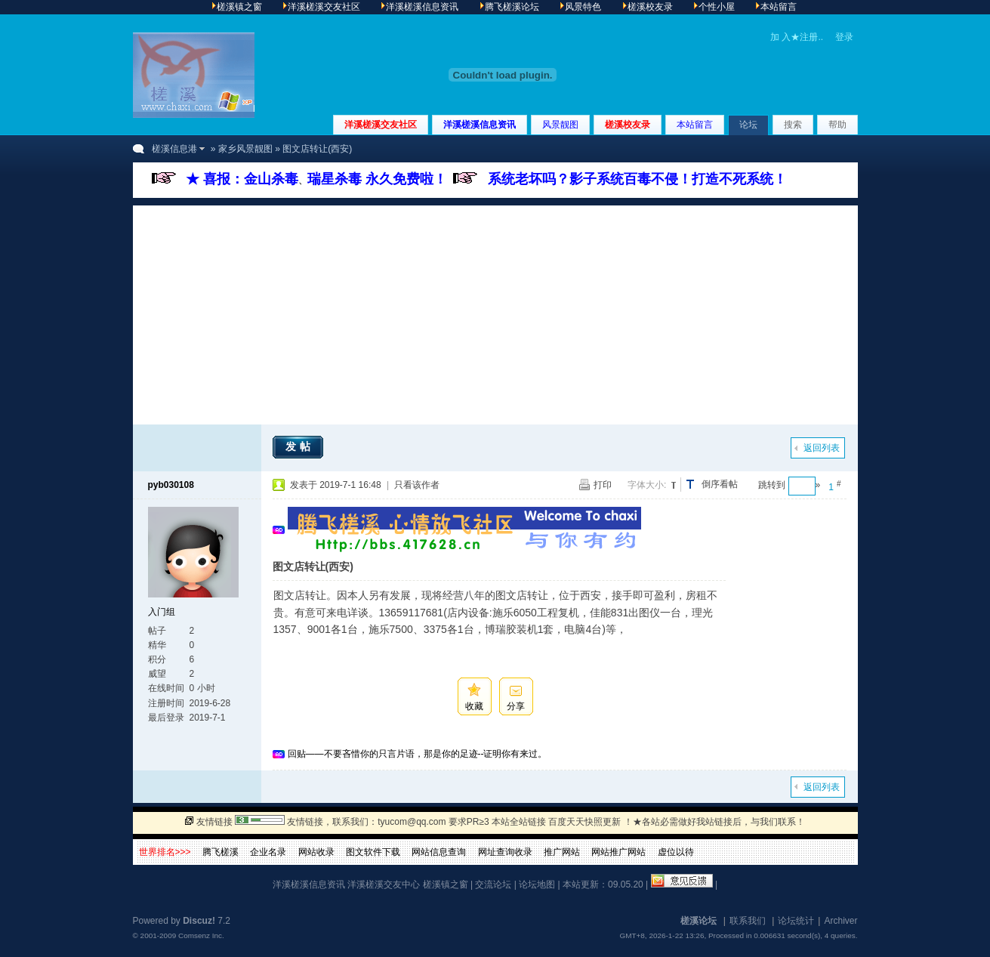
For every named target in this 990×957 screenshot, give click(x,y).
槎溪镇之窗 (445, 884)
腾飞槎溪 (220, 852)
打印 (603, 485)
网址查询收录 (505, 852)
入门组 (161, 612)
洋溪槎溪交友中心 (383, 884)
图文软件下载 (373, 852)
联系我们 (747, 920)
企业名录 (268, 852)
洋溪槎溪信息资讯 (479, 124)
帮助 (837, 124)
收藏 (474, 706)
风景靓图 (560, 124)
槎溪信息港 (174, 149)
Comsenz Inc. (201, 935)
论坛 (748, 124)
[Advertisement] (495, 311)
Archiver (840, 920)
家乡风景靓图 (245, 149)
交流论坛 (493, 884)
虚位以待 (676, 852)
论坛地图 (537, 884)
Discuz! (199, 920)
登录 (844, 37)
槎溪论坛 (698, 920)
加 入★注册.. (796, 37)
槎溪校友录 (627, 124)
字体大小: (647, 485)
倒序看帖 (720, 484)
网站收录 (316, 852)
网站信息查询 (439, 852)
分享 (516, 706)
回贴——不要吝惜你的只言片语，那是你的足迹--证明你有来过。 (417, 754)
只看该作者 (416, 485)
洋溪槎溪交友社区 (380, 124)
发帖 (299, 446)
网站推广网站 (618, 852)
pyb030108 (171, 485)
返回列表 (821, 448)
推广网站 (562, 852)
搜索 (793, 124)
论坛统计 (796, 920)
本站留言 (695, 124)
